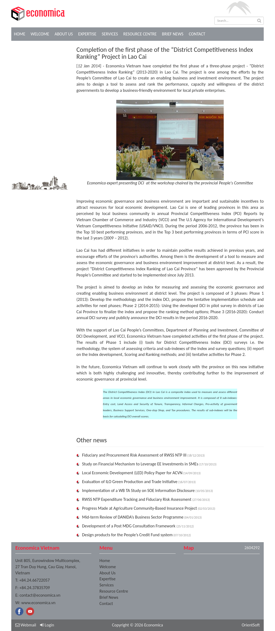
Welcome (40, 34)
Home (19, 34)
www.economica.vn (38, 602)
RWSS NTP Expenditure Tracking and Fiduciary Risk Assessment (137, 499)
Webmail (25, 625)
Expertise (87, 34)
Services (110, 34)
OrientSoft (251, 625)
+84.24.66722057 (34, 580)
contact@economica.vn (40, 595)
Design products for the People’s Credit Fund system (127, 534)
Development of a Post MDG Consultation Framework (129, 525)
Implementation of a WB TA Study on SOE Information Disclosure (138, 490)
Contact (197, 34)
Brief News (172, 34)
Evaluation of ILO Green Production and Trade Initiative (130, 481)
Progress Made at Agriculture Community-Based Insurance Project (139, 508)
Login (47, 625)
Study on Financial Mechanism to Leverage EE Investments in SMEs (140, 463)
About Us (64, 34)
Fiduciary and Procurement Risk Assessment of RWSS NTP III (134, 455)
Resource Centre (140, 34)
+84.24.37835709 (34, 587)
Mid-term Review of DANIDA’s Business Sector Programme (133, 517)
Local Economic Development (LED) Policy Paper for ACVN (132, 472)
